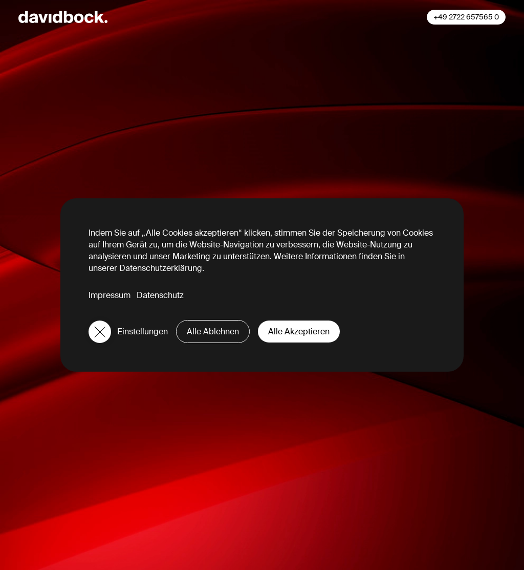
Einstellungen (142, 331)
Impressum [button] (109, 295)
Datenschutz (160, 295)
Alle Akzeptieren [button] (299, 331)
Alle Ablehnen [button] (213, 331)
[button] (100, 332)
